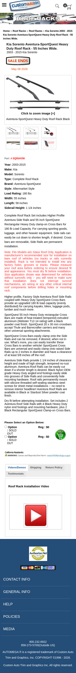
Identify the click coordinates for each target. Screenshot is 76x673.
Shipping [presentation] (35, 467)
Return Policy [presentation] (54, 467)
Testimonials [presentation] (16, 473)
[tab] (17, 468)
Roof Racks (20, 31)
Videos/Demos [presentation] (17, 467)
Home (6, 31)
